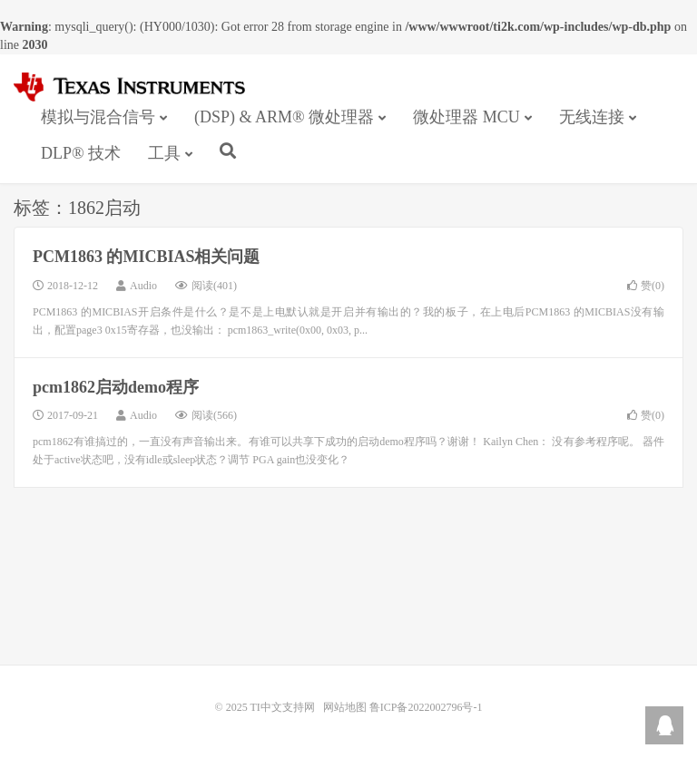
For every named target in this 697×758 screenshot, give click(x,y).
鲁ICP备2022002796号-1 (426, 707)
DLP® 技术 (81, 153)
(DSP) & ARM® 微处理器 (284, 117)
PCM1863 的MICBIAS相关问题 (146, 257)
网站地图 (345, 707)
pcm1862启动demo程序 (116, 387)
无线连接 (591, 117)
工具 (164, 153)
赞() (645, 285)
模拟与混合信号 (98, 117)
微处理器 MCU (466, 117)
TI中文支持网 (137, 87)
